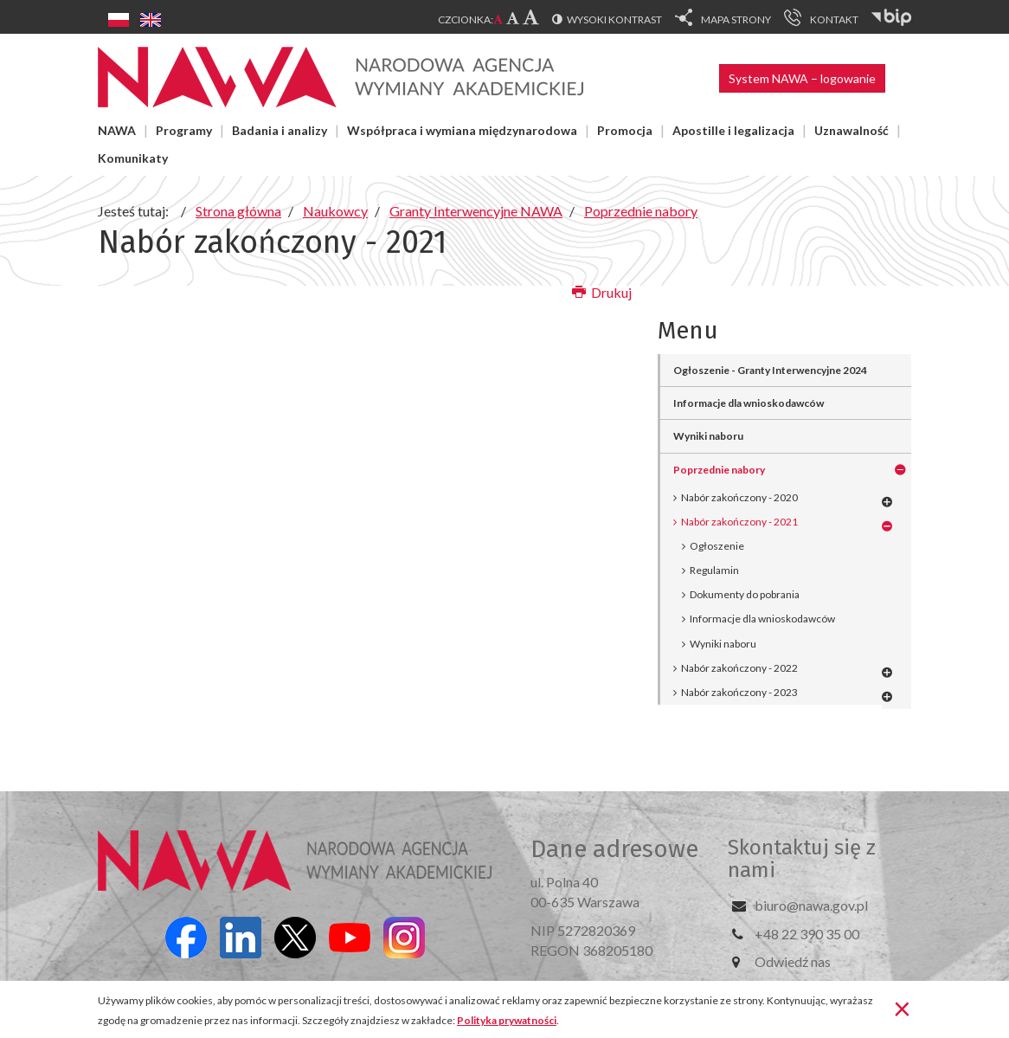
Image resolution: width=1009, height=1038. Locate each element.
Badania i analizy (279, 130)
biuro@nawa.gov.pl (811, 905)
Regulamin (714, 570)
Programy (184, 130)
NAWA (117, 130)
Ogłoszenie (717, 545)
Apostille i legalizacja (733, 130)
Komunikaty (133, 158)
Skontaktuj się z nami (802, 858)
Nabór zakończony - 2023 (739, 692)
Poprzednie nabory (719, 469)
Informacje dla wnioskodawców (748, 403)
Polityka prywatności (506, 1020)
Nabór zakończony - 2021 (739, 521)
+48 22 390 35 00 (807, 933)
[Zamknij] (902, 1007)
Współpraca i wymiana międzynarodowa (462, 130)
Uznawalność (851, 130)
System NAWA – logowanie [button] (802, 78)
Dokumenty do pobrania (745, 594)
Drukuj (602, 292)
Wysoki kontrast (614, 19)
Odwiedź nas (793, 961)
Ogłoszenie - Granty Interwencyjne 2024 (770, 370)
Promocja (624, 130)
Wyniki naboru (708, 435)
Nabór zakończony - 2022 (739, 667)
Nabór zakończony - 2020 (739, 497)
